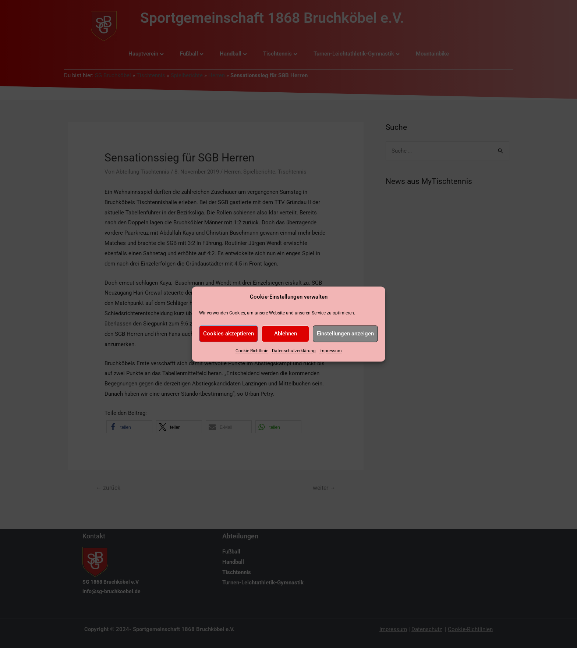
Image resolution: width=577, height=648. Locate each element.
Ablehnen (285, 334)
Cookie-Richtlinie (252, 350)
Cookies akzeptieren (228, 334)
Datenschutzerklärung (294, 350)
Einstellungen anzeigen (345, 334)
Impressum (330, 350)
